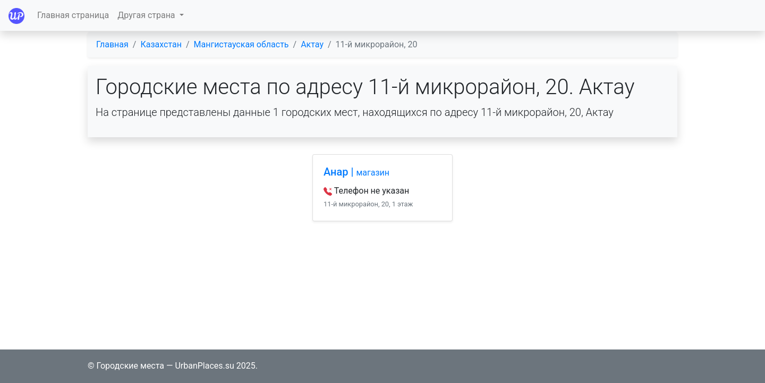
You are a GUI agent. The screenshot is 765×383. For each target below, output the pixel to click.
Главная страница (73, 15)
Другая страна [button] (147, 15)
